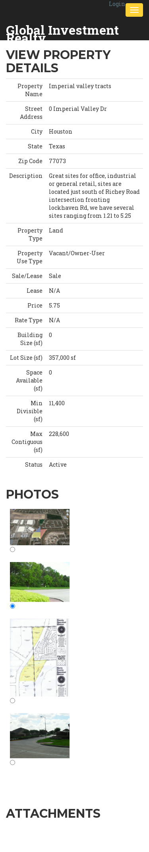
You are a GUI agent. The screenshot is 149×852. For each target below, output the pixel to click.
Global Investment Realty (62, 30)
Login (117, 4)
